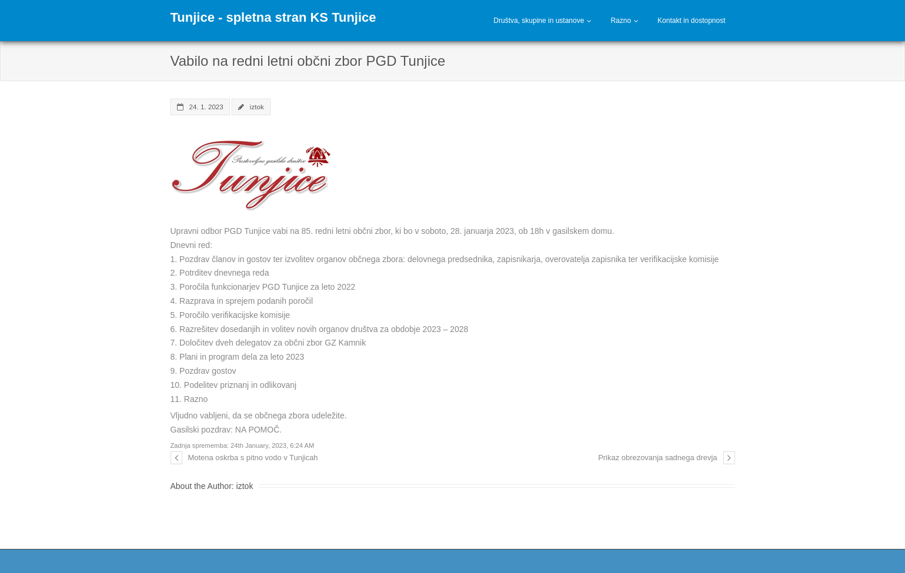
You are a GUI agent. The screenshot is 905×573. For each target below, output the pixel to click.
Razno (620, 20)
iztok (257, 106)
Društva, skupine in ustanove (538, 20)
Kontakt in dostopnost (691, 20)
